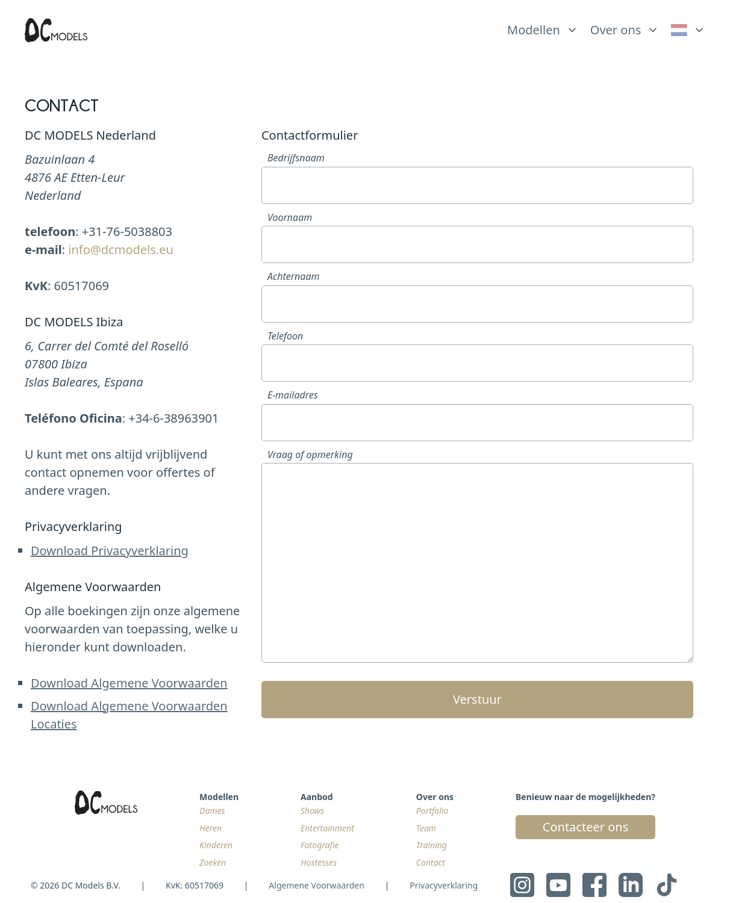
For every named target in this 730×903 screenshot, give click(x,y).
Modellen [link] (533, 30)
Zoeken (212, 862)
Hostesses (319, 862)
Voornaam (289, 217)
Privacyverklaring (444, 885)
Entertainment (327, 828)
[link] (688, 30)
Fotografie (320, 845)
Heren (210, 828)
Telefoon (285, 336)
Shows (312, 810)
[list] (542, 27)
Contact (430, 862)
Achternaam (293, 276)
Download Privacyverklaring (110, 550)
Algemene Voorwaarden (316, 885)
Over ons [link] (615, 30)
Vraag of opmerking (310, 454)
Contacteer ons (585, 827)
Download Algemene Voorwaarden (129, 683)
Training (431, 845)
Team (426, 828)
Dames (212, 810)
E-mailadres (292, 395)
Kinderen (215, 845)
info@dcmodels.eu (120, 249)
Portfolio (432, 810)
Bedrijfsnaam (296, 157)
